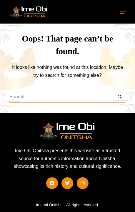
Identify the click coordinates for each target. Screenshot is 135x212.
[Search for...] (61, 97)
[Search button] (120, 97)
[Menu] (123, 11)
